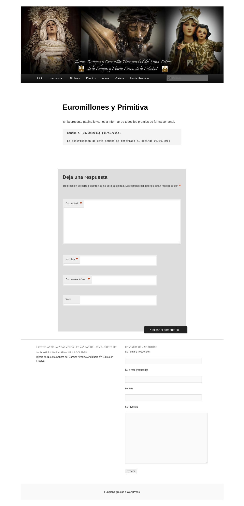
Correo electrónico (78, 279)
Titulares (75, 78)
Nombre (72, 259)
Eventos (91, 78)
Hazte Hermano (139, 78)
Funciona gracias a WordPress (122, 492)
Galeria (119, 78)
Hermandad (56, 78)
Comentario (74, 204)
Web (68, 299)
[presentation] (90, 315)
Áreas (105, 78)
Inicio (40, 78)
